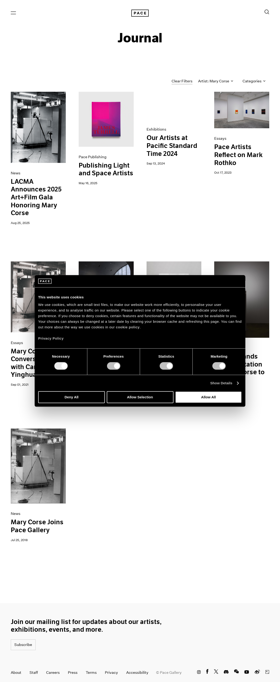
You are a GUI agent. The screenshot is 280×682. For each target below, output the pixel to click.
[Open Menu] (13, 12)
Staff (33, 672)
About (16, 672)
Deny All (71, 397)
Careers (53, 672)
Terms (91, 672)
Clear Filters (182, 81)
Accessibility (137, 672)
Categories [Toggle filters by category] (254, 81)
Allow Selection (140, 397)
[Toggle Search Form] (267, 12)
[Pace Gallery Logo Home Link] (140, 13)
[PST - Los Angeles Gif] (174, 105)
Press (72, 672)
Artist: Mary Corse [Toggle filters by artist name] (215, 81)
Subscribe (23, 644)
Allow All (208, 397)
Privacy (111, 672)
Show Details (221, 383)
